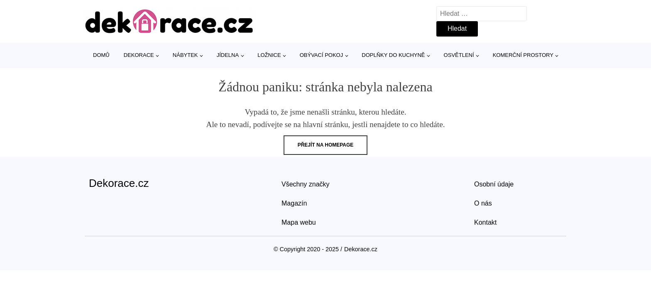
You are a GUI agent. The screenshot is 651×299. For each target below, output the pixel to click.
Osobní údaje (494, 184)
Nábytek (185, 55)
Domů (101, 55)
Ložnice (269, 55)
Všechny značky (305, 184)
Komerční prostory (523, 55)
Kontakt (485, 222)
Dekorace (139, 55)
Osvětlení (459, 55)
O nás (483, 203)
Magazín (294, 203)
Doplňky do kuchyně (393, 55)
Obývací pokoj (321, 55)
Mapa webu (298, 222)
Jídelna (228, 55)
